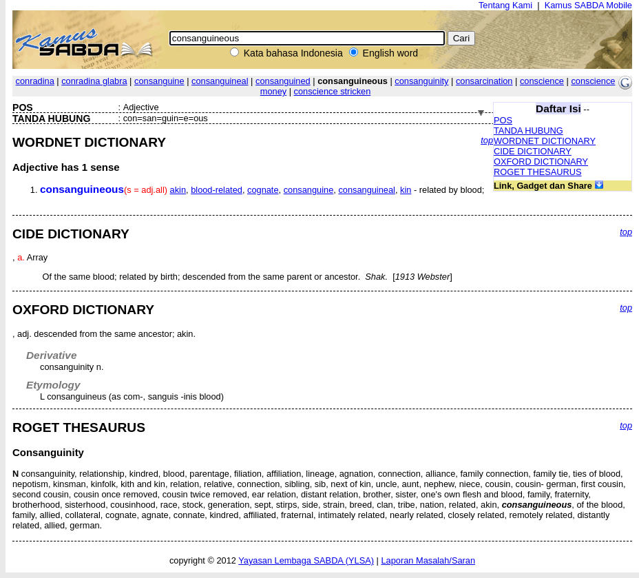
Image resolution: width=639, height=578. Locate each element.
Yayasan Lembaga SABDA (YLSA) (306, 560)
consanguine (159, 81)
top (487, 140)
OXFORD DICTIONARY (541, 161)
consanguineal (220, 81)
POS (503, 120)
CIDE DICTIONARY (533, 151)
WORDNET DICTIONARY (545, 141)
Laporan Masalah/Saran (428, 560)
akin (178, 190)
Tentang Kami (505, 5)
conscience (542, 81)
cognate (263, 190)
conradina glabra (94, 81)
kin (405, 190)
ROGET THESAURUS (538, 172)
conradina (35, 81)
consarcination (484, 81)
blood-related (216, 190)
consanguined (283, 81)
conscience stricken (332, 91)
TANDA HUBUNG (528, 130)
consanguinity (421, 81)
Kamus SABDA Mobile (588, 5)
